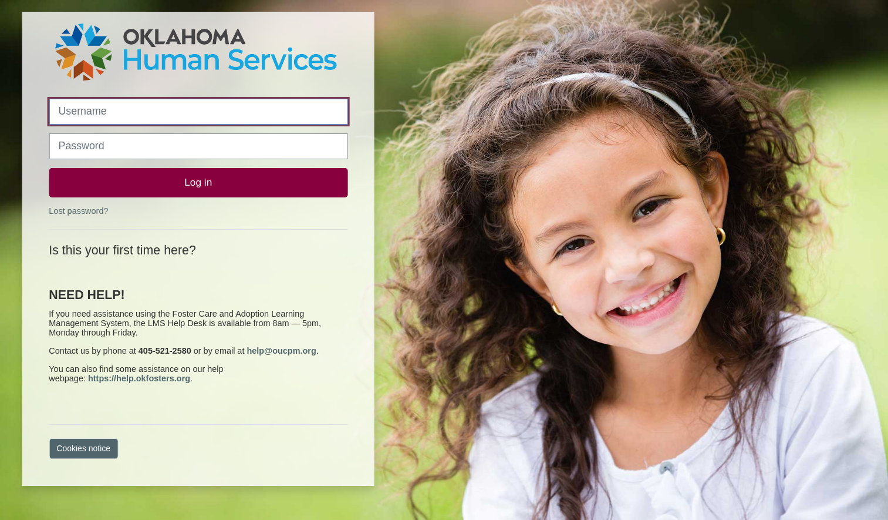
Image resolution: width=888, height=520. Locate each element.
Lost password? (78, 211)
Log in (198, 182)
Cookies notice (83, 448)
